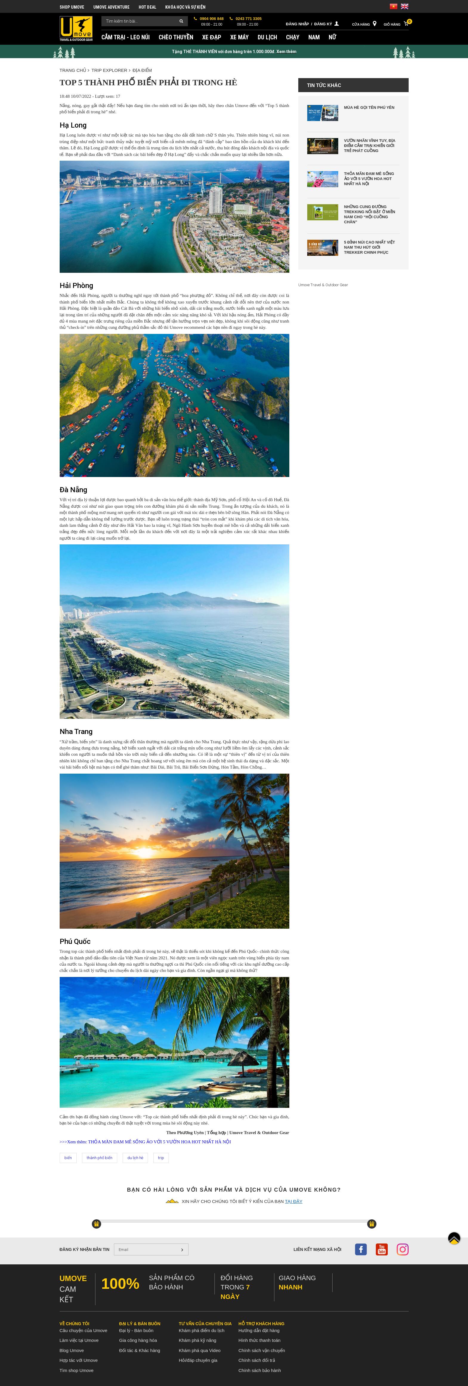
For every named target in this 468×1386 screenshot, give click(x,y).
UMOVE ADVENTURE (111, 7)
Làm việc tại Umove (79, 1340)
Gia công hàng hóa (138, 1340)
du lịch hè (135, 1158)
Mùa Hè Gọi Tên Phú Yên (369, 107)
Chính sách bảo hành (260, 1370)
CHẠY (293, 37)
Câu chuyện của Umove (83, 1330)
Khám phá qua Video (200, 1350)
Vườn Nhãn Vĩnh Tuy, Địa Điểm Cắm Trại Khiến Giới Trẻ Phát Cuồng (370, 145)
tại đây (293, 1201)
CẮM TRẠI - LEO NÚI (125, 37)
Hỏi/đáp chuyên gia (198, 1360)
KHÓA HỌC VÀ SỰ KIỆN (185, 7)
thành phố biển (99, 1158)
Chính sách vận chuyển (262, 1350)
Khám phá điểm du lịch (202, 1330)
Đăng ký (323, 24)
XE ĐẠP (211, 37)
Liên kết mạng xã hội (317, 1249)
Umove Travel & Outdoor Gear (323, 285)
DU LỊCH (267, 37)
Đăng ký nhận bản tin (84, 1249)
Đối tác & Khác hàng (139, 1350)
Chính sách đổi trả (257, 1360)
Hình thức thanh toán (260, 1340)
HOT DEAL (148, 7)
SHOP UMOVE (72, 7)
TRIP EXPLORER (111, 70)
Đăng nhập (297, 24)
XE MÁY (239, 37)
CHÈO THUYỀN (176, 37)
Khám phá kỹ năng (198, 1340)
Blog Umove (72, 1350)
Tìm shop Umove (77, 1370)
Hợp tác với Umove (79, 1360)
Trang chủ (74, 70)
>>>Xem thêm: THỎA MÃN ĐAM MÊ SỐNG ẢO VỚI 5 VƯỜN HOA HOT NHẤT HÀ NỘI (145, 1141)
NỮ (332, 37)
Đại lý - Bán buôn (136, 1330)
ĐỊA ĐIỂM (142, 70)
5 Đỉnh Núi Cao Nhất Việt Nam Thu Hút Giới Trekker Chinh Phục (369, 247)
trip (161, 1158)
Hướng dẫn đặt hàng (259, 1330)
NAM (314, 37)
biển (68, 1158)
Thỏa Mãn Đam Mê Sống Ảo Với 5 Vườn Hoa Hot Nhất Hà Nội (369, 178)
